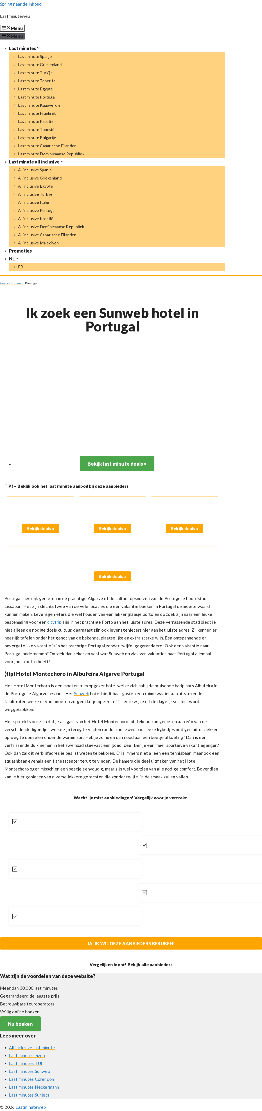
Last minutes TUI (25, 1063)
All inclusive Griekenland (40, 177)
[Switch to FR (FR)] (20, 266)
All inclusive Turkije (35, 194)
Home (4, 283)
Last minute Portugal (37, 96)
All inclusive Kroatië (35, 218)
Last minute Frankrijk (37, 113)
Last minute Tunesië (36, 129)
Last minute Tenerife (37, 80)
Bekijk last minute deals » (117, 464)
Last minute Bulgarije (37, 137)
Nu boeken (20, 1024)
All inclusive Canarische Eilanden (47, 234)
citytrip (54, 622)
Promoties (20, 250)
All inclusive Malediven (38, 242)
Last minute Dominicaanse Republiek (51, 153)
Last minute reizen (27, 1055)
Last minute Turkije (35, 72)
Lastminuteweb (15, 16)
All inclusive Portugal (36, 210)
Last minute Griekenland (40, 64)
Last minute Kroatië (36, 121)
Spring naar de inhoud (21, 4)
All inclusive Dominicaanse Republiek (51, 226)
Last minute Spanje (35, 56)
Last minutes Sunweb (29, 1071)
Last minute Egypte (35, 88)
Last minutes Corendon (31, 1079)
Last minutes (25, 48)
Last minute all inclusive (36, 161)
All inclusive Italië (33, 202)
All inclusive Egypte (35, 186)
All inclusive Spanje (35, 169)
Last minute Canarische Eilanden (47, 145)
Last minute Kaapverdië (39, 105)
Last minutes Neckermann (34, 1087)
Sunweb (17, 283)
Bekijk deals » (40, 528)
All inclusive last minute (32, 1047)
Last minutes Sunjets (29, 1094)
